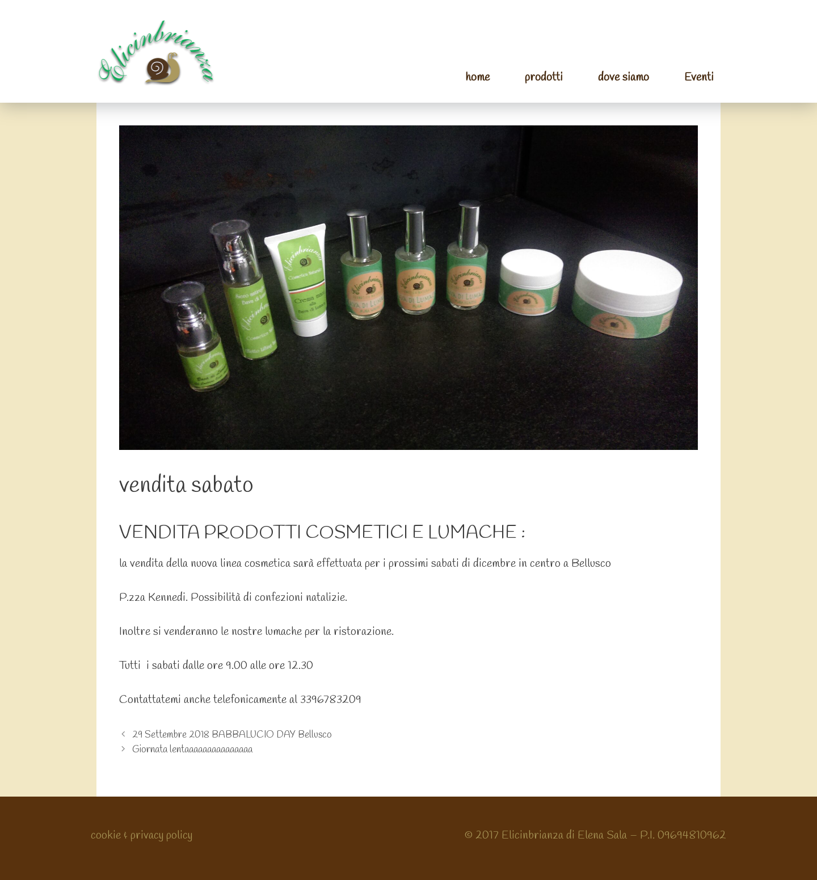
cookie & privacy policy (141, 835)
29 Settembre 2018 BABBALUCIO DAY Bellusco (232, 735)
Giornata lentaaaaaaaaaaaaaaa (192, 749)
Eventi (699, 77)
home (477, 77)
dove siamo (623, 77)
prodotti (544, 77)
